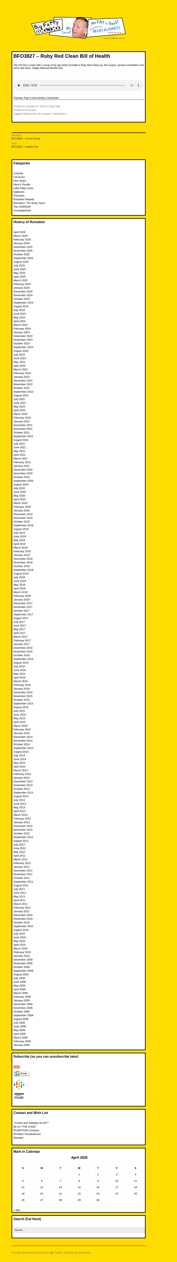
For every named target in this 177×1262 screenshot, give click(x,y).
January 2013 (21, 822)
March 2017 (20, 636)
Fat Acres (19, 177)
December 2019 (23, 514)
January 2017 (21, 644)
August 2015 (21, 707)
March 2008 (20, 1037)
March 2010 (20, 948)
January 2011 (21, 911)
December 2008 (23, 1004)
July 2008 (19, 1022)
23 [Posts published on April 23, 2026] (97, 1193)
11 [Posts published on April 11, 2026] (135, 1180)
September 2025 (23, 258)
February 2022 (22, 417)
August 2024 (21, 306)
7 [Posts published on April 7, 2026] (60, 1180)
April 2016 (19, 677)
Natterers (18, 191)
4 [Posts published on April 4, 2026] (135, 1174)
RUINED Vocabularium (27, 1134)
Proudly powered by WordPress (30, 1252)
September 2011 (23, 881)
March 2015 (20, 725)
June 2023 (19, 358)
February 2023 (22, 373)
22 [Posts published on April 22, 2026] (79, 1193)
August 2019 (21, 529)
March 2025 (20, 280)
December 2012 (23, 826)
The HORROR (22, 206)
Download (53, 98)
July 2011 (19, 889)
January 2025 (21, 287)
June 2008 (19, 1026)
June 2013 (19, 803)
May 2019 (19, 540)
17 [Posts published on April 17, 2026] (116, 1187)
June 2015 (19, 714)
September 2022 (23, 391)
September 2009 (23, 970)
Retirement (29, 113)
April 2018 (19, 588)
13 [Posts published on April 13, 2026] (41, 1187)
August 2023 (21, 350)
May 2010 (19, 941)
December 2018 (23, 558)
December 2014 (23, 736)
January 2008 (21, 1045)
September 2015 (23, 703)
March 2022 (20, 414)
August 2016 (21, 662)
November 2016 (23, 651)
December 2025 (23, 246)
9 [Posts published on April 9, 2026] (98, 1180)
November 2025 (23, 250)
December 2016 (23, 647)
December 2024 (23, 291)
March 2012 (20, 859)
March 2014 (20, 770)
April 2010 (19, 944)
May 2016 (19, 673)
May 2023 (19, 362)
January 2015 (21, 733)
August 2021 (21, 439)
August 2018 (21, 573)
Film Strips (19, 180)
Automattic (84, 1252)
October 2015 (21, 699)
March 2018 (20, 592)
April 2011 (19, 900)
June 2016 (19, 670)
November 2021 (23, 428)
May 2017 (19, 629)
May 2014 (19, 762)
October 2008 (21, 1011)
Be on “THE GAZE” (24, 1126)
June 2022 (19, 402)
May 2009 (19, 985)
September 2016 (23, 658)
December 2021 (23, 425)
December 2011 (23, 870)
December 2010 (23, 915)
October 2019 (21, 521)
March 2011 (20, 903)
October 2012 (21, 833)
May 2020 (19, 495)
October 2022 (21, 388)
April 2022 (19, 410)
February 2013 (22, 818)
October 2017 (21, 610)
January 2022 (21, 421)
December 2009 (23, 959)
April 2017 (19, 633)
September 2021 (23, 436)
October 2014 (21, 744)
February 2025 (22, 284)
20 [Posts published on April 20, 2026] (41, 1193)
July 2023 (19, 354)
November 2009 (23, 963)
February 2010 (22, 952)
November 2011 (23, 874)
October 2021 (21, 432)
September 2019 (23, 525)
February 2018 (22, 595)
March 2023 (20, 369)
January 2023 (21, 376)
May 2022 (19, 406)
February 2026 (22, 239)
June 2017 (19, 625)
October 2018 (21, 566)
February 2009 (22, 996)
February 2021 (22, 462)
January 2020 (21, 510)
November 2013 (23, 785)
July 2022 (19, 399)
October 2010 (21, 922)
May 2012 (19, 851)
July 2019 (19, 532)
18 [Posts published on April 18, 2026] (135, 1187)
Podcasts (30, 110)
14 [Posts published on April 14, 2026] (60, 1187)
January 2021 (21, 465)
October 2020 (21, 477)
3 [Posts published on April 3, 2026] (117, 1174)
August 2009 (21, 974)
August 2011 (21, 885)
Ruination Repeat (23, 199)
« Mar (16, 1210)
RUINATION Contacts (26, 1130)
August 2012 (21, 840)
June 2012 (19, 848)
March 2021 (20, 458)
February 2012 (22, 863)
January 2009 (21, 1000)
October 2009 (21, 967)
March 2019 (20, 547)
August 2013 (21, 796)
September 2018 (23, 569)
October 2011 (21, 877)
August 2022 (21, 395)
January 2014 (21, 777)
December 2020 (23, 469)
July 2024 (19, 310)
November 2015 (23, 696)
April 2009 (19, 989)
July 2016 (19, 666)
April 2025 (19, 276)
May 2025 (19, 272)
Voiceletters (59, 113)
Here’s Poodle (21, 184)
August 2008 (21, 1019)
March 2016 (20, 681)
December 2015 (23, 692)
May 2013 (19, 807)
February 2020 (22, 506)
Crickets (18, 173)
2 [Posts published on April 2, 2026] (98, 1174)
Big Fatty (55, 106)
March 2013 (20, 814)
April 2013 (19, 811)
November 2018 (23, 562)
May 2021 (19, 451)
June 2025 (19, 269)
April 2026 (19, 232)
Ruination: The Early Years (29, 203)
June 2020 (19, 491)
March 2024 (20, 324)
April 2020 (19, 499)
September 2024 (23, 302)
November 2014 (23, 740)
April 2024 (19, 321)
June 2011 (19, 892)
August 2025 (21, 261)
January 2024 (21, 332)
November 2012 (23, 829)
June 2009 (19, 981)
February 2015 (22, 729)
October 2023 (21, 343)
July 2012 (19, 844)
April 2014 (19, 766)
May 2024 (19, 317)
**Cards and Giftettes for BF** (31, 1122)
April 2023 (19, 365)
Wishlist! (18, 1137)
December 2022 (23, 380)
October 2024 (21, 298)
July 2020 (19, 488)
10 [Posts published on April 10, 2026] (116, 1180)
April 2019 (19, 543)
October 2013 (21, 788)
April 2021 (19, 454)
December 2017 (23, 603)
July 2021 (19, 443)
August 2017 (21, 618)
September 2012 (23, 837)
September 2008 (23, 1015)
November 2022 (23, 384)
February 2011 (22, 907)
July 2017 (19, 621)
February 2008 (22, 1041)
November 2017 (23, 607)
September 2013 (23, 792)
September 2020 (23, 480)
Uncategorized (22, 210)
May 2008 (19, 1030)
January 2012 (21, 866)
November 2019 (23, 517)
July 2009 (19, 978)
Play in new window (34, 98)
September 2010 (23, 926)
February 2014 (22, 774)
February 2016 (22, 684)
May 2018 (19, 584)
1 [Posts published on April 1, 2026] (79, 1174)
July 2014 (19, 755)
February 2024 (22, 328)
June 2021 (19, 447)
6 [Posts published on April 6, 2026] (41, 1180)
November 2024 (23, 295)
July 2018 (19, 577)
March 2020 (20, 503)
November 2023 (23, 339)
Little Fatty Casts (23, 188)
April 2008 (19, 1033)
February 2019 (22, 551)
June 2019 (19, 536)
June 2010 (19, 937)
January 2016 (21, 688)
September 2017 (23, 614)
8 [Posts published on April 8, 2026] (79, 1180)
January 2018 (21, 599)
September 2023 (23, 347)
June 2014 (19, 759)
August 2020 (21, 484)
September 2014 (23, 748)
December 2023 (23, 336)
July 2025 (19, 265)
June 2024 (19, 313)
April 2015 (19, 722)
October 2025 (21, 254)
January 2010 (21, 955)
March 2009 (20, 993)
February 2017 (22, 640)
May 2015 (19, 718)
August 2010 (21, 929)
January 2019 (21, 555)
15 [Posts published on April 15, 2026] (79, 1187)
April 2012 (19, 855)
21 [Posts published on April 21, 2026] (60, 1193)
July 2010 (19, 933)
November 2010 (23, 918)
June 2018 (19, 581)
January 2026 (21, 243)
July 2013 (19, 800)
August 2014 (21, 751)
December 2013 (23, 781)
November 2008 (23, 1007)
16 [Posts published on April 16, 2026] (97, 1187)
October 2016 (21, 655)
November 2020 (23, 473)
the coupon (44, 113)
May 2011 (19, 896)
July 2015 (19, 710)
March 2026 (20, 235)
